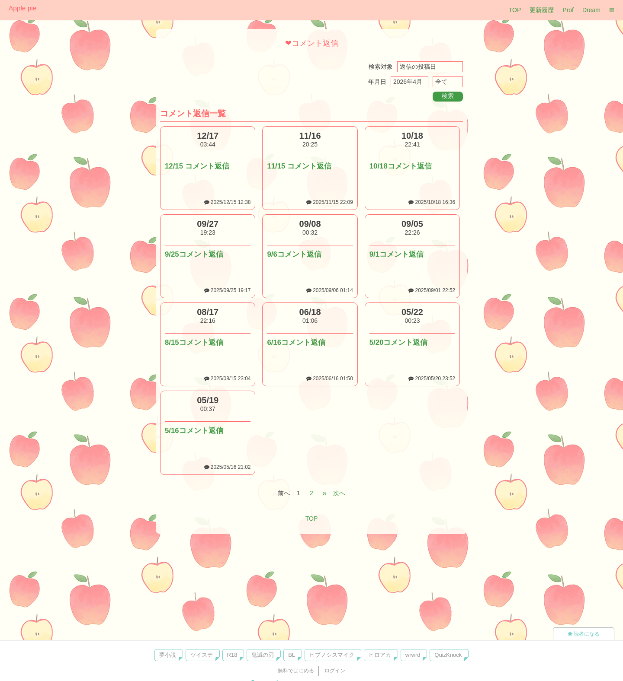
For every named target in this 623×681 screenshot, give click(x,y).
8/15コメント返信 (194, 342)
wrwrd (413, 655)
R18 (232, 655)
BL (291, 655)
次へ (339, 493)
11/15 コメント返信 (299, 166)
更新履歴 (542, 9)
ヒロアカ (380, 655)
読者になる (584, 634)
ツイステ (201, 655)
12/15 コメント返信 (197, 166)
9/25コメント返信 (194, 254)
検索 (448, 95)
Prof (568, 9)
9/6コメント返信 (294, 254)
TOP (515, 9)
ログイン (334, 671)
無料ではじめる (296, 671)
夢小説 (167, 655)
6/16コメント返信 (296, 342)
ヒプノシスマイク (331, 655)
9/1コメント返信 (396, 254)
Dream (591, 9)
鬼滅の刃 (262, 655)
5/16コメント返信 (194, 430)
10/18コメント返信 (400, 166)
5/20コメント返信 (398, 342)
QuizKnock (448, 655)
